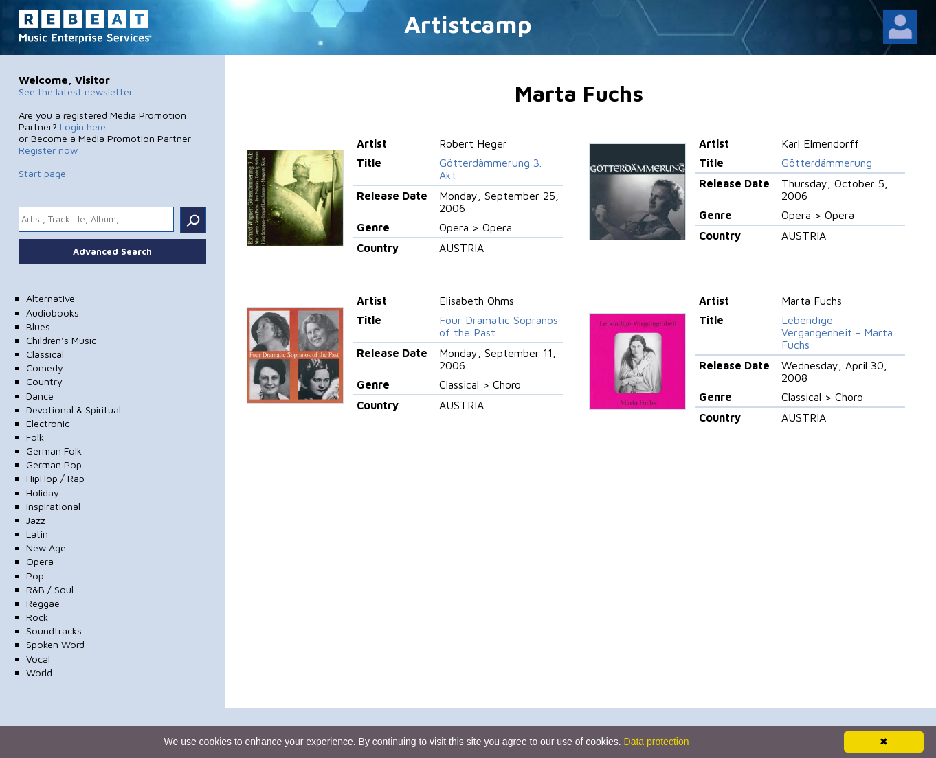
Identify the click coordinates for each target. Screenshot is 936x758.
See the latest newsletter (76, 91)
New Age (46, 547)
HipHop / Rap (55, 478)
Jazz (35, 520)
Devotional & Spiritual (73, 409)
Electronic (47, 423)
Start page (42, 173)
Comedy (44, 368)
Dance (40, 396)
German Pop (54, 464)
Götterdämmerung (826, 163)
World (39, 672)
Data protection (656, 741)
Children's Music (61, 340)
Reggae (43, 603)
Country (44, 381)
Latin (37, 534)
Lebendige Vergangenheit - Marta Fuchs (837, 332)
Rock (37, 617)
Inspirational (53, 506)
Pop (35, 576)
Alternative (50, 298)
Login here (83, 127)
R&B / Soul (50, 589)
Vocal (38, 659)
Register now (48, 150)
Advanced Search (112, 251)
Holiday (42, 492)
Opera (40, 561)
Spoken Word (55, 644)
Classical (45, 354)
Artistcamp (468, 24)
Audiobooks (52, 313)
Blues (38, 326)
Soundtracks (54, 630)
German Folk (54, 451)
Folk (35, 437)
